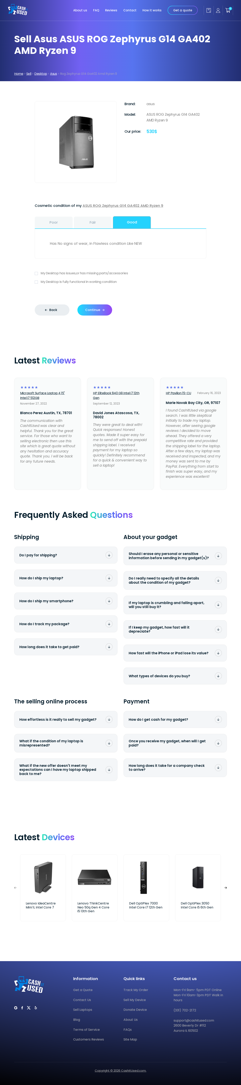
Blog (76, 1019)
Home (18, 73)
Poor (53, 222)
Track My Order (135, 990)
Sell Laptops (82, 1009)
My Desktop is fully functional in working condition (120, 282)
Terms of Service (86, 1029)
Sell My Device (134, 1000)
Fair (93, 222)
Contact (129, 4)
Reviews (111, 4)
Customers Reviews (88, 1039)
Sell (28, 73)
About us (80, 4)
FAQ (96, 4)
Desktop (40, 73)
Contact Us (82, 1000)
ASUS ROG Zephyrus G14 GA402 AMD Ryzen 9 (123, 205)
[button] (225, 888)
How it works (152, 4)
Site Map (130, 1039)
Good (132, 222)
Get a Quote (83, 990)
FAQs (127, 1029)
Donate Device (135, 1009)
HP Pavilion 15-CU (178, 393)
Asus (53, 73)
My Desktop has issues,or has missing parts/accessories (120, 273)
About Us (130, 1019)
